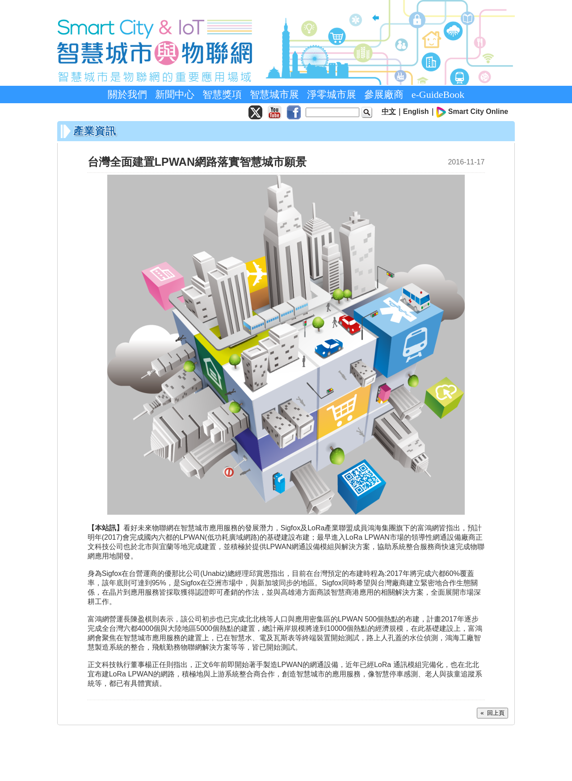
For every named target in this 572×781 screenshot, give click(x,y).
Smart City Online (478, 111)
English (416, 111)
